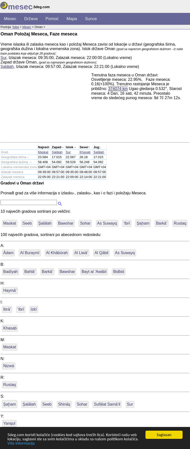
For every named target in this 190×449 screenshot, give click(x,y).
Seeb (27, 223)
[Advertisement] (45, 107)
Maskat (43, 152)
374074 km (118, 88)
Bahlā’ (29, 271)
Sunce (91, 18)
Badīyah (10, 271)
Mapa (72, 18)
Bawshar (65, 223)
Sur (3, 58)
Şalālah (7, 66)
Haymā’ (10, 290)
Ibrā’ (7, 309)
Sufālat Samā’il (107, 404)
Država (31, 18)
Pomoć (52, 18)
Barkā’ (161, 223)
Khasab (85, 152)
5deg (15, 27)
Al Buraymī (29, 253)
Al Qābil (101, 253)
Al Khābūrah (57, 253)
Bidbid (118, 271)
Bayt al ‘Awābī (94, 271)
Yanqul (9, 423)
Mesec (10, 18)
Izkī (34, 309)
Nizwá (8, 366)
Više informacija (21, 443)
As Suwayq (107, 223)
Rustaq (180, 223)
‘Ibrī (126, 223)
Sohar (85, 223)
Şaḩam (143, 223)
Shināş (64, 404)
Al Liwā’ (81, 253)
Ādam (8, 253)
